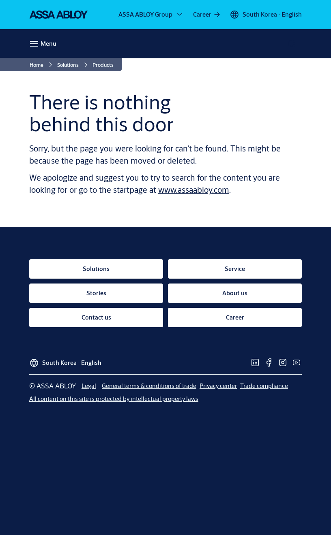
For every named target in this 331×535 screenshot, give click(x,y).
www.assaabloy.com (193, 189)
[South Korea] (266, 14)
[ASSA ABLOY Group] (151, 15)
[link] (207, 14)
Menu (48, 43)
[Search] (292, 43)
